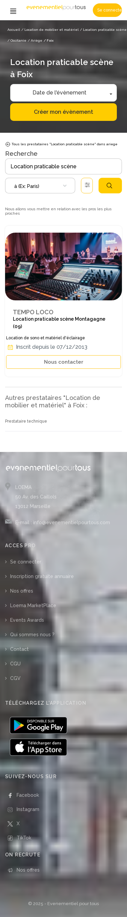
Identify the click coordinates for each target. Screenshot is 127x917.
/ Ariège (35, 40)
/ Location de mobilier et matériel (50, 29)
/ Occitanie (16, 40)
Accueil (13, 29)
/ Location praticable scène (103, 29)
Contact (19, 649)
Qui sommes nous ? (32, 634)
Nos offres (21, 591)
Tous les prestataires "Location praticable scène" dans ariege (61, 144)
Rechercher (109, 185)
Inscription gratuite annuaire (42, 576)
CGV (15, 678)
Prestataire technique (26, 421)
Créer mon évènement (63, 112)
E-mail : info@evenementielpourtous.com (62, 522)
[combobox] (40, 185)
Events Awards (27, 620)
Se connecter (109, 10)
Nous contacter (63, 362)
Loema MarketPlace (33, 605)
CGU (15, 663)
